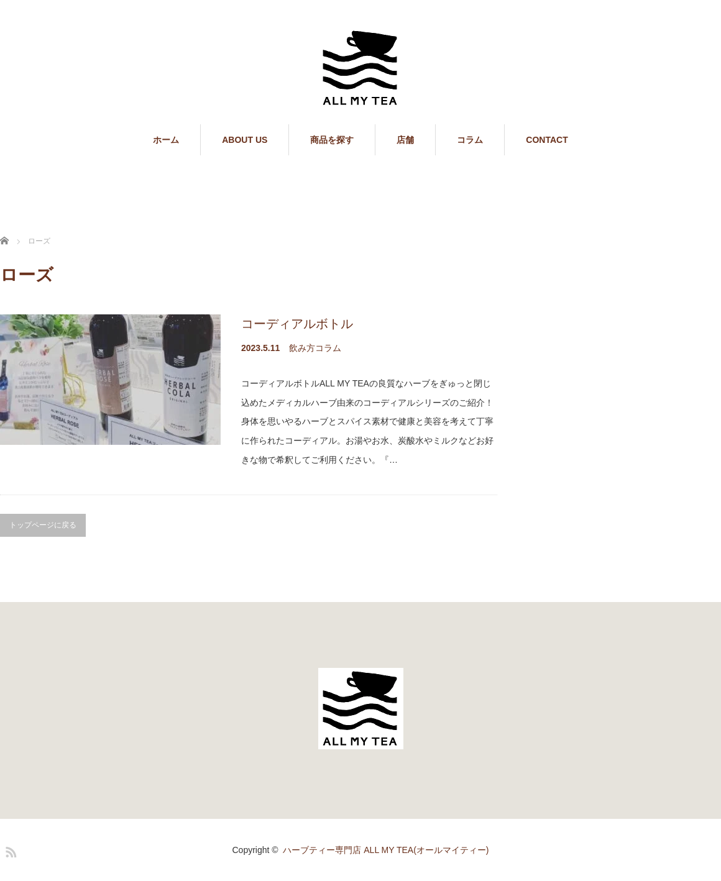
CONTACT (546, 140)
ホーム (166, 140)
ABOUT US (244, 140)
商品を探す (332, 140)
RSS (9, 850)
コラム (470, 140)
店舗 (405, 140)
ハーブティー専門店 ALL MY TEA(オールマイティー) (386, 850)
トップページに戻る (42, 525)
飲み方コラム (315, 348)
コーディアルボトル (297, 324)
